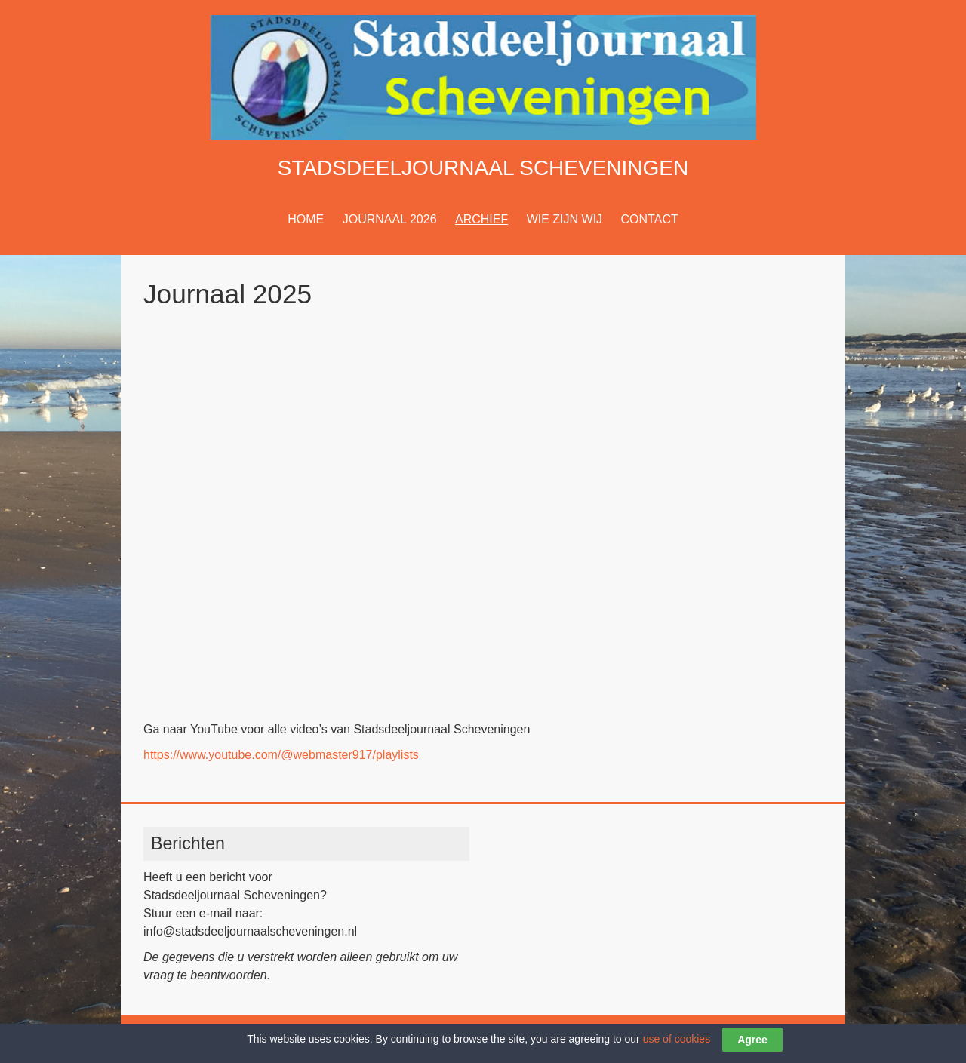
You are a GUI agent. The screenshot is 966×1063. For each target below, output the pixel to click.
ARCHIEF (481, 219)
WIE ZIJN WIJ (564, 219)
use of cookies (677, 1039)
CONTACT (649, 219)
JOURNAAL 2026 (390, 219)
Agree (752, 1040)
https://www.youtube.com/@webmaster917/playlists (281, 754)
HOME (306, 219)
